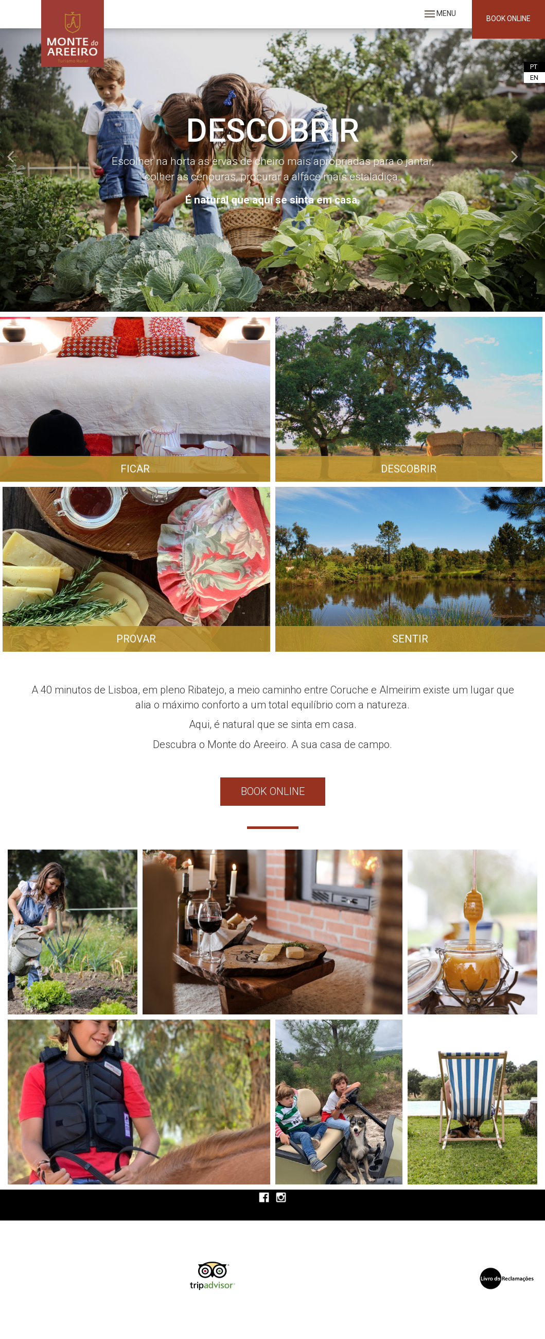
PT (533, 67)
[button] (41, 169)
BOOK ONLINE (508, 18)
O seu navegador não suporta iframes (301, 1281)
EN (534, 77)
